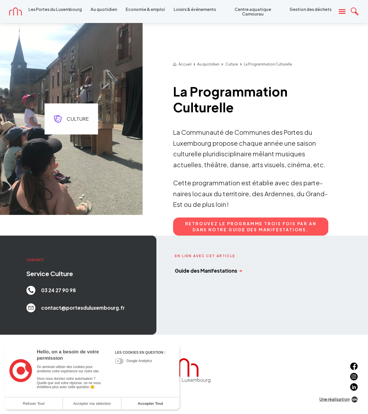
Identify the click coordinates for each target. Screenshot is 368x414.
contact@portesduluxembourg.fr (75, 307)
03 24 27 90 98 (51, 290)
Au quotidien (104, 9)
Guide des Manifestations (208, 270)
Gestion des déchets (310, 9)
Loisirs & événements (195, 9)
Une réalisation (338, 399)
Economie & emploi (145, 9)
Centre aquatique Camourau (253, 11)
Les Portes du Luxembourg (55, 9)
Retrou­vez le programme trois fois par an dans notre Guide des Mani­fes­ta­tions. (251, 226)
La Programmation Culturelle (268, 64)
